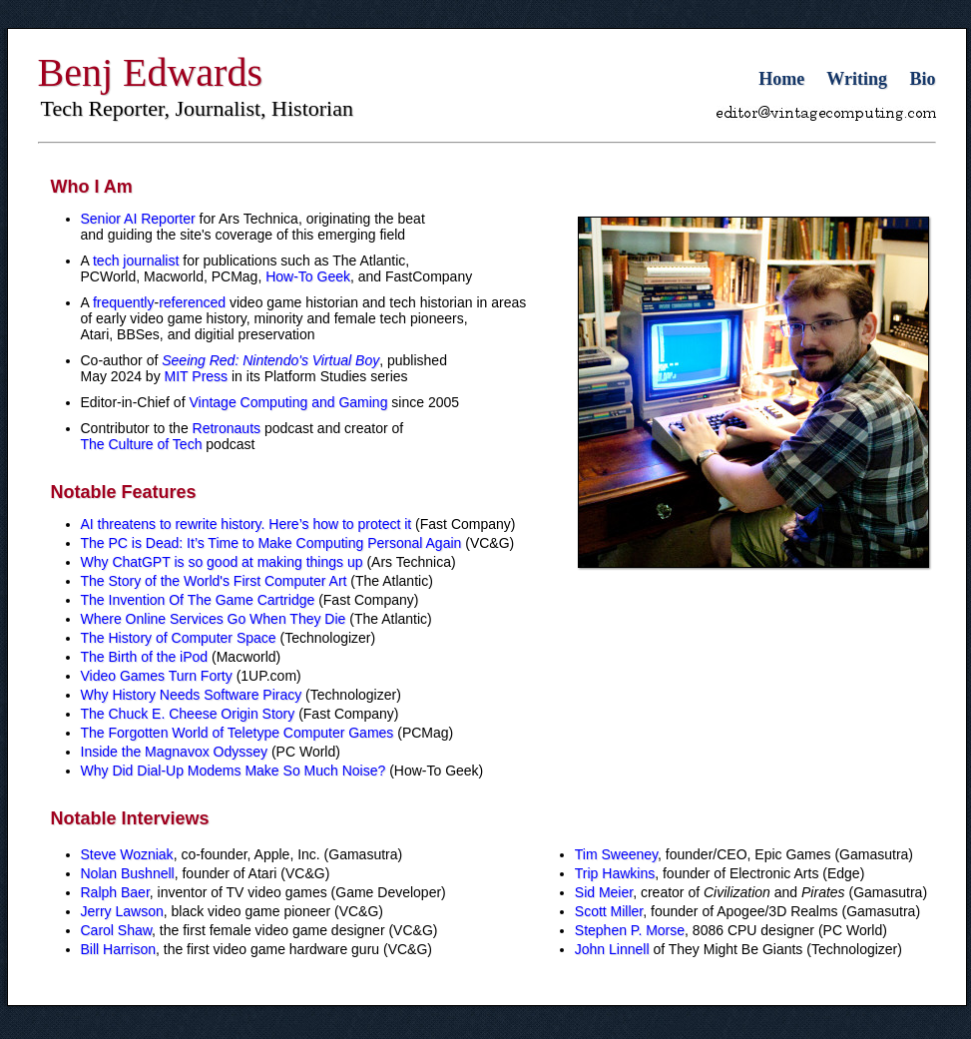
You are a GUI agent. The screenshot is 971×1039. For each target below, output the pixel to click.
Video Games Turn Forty (157, 676)
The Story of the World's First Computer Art (214, 581)
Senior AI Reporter (138, 219)
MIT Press (197, 376)
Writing (856, 79)
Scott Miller (609, 911)
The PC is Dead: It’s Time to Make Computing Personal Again (271, 543)
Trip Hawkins (615, 873)
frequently (123, 302)
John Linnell (612, 949)
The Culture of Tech (142, 444)
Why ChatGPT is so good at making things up (222, 562)
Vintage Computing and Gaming (288, 402)
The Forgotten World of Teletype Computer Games (237, 733)
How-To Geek (307, 276)
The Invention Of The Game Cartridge (198, 600)
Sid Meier (604, 892)
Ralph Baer (115, 892)
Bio (922, 79)
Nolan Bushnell (128, 873)
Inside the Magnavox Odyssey (174, 752)
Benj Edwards (150, 72)
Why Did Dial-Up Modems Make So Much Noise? (233, 771)
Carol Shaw (117, 930)
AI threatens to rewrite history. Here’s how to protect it (246, 524)
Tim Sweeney (616, 854)
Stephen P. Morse (630, 930)
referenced (192, 302)
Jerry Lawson (122, 911)
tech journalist (136, 260)
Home (781, 79)
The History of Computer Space (178, 638)
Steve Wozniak (127, 854)
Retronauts (226, 428)
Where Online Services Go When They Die (213, 619)
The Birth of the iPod (145, 657)
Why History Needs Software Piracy (191, 695)
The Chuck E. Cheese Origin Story (188, 714)
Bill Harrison (118, 949)
